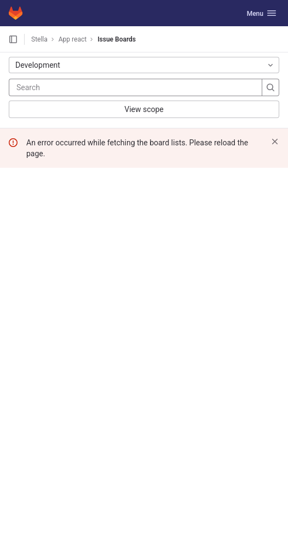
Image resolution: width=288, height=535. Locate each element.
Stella (39, 39)
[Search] (82, 87)
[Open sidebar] (13, 39)
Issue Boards (116, 39)
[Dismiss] (274, 141)
